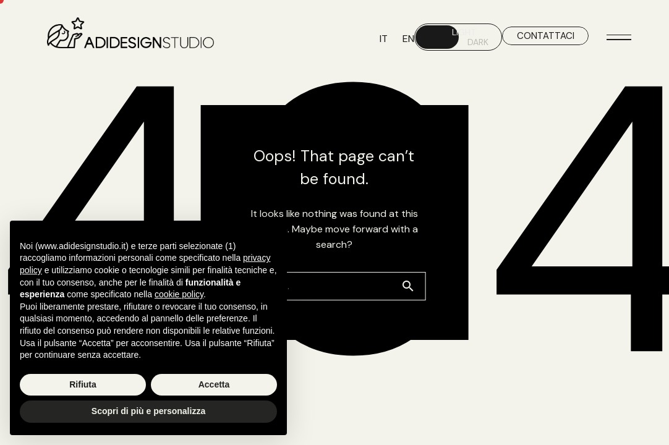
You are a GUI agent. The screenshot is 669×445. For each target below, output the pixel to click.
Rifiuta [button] (82, 384)
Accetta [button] (214, 384)
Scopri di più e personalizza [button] (148, 411)
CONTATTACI (545, 36)
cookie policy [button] (179, 294)
